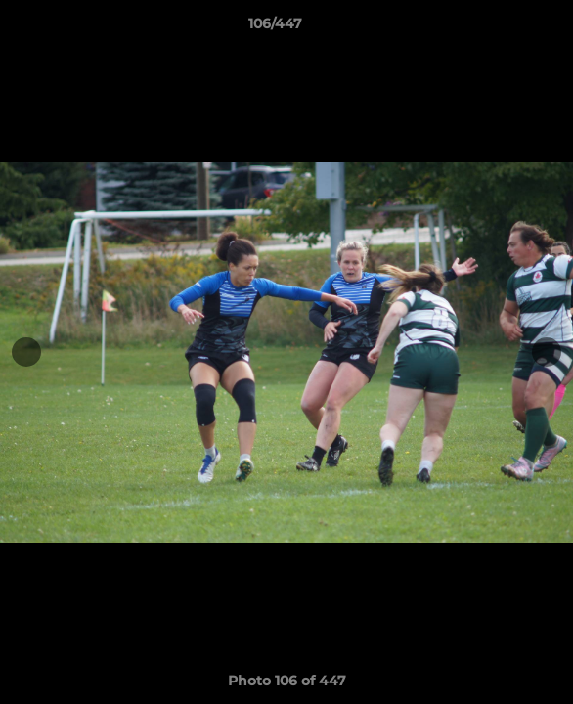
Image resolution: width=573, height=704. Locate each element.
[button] (502, 28)
